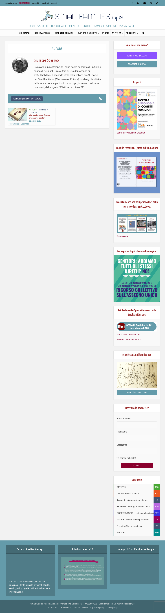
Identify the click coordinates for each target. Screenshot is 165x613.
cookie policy (111, 607)
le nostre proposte (137, 392)
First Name (122, 431)
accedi (54, 3)
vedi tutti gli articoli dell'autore (27, 98)
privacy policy (98, 607)
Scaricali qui (122, 236)
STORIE (105, 33)
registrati (45, 3)
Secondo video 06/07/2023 (130, 339)
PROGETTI (131, 33)
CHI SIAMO (24, 33)
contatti (35, 3)
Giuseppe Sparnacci (20, 124)
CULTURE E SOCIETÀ (87, 33)
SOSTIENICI (24, 3)
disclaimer (86, 607)
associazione (11, 3)
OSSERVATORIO (42, 33)
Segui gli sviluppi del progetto (131, 132)
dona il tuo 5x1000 (137, 55)
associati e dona (137, 64)
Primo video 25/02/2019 (128, 334)
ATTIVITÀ (116, 33)
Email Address (124, 418)
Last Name (122, 445)
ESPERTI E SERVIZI (64, 33)
